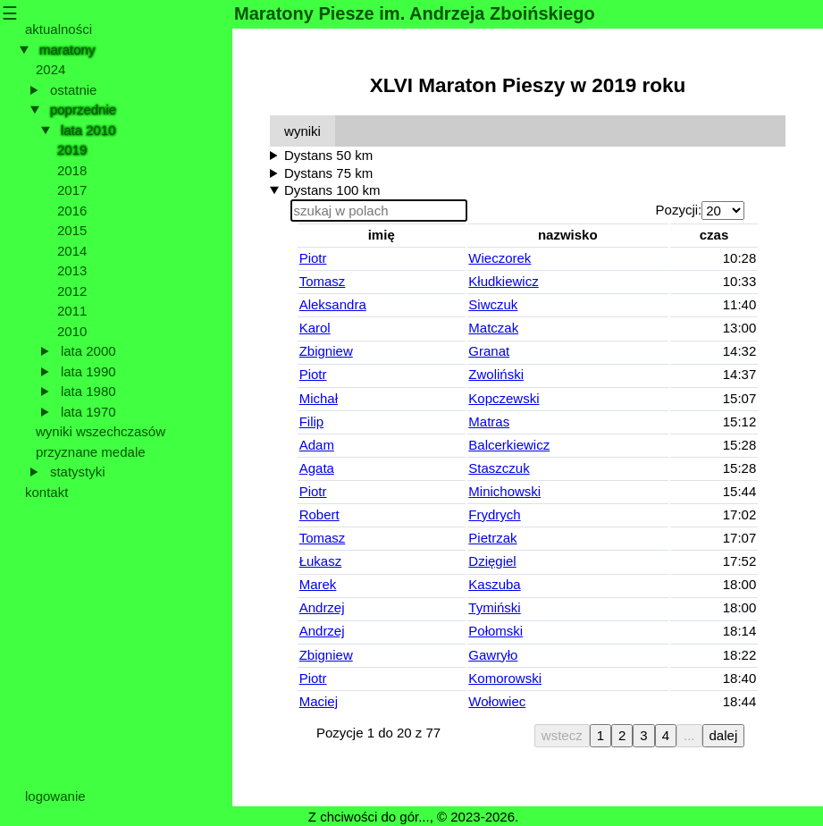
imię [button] (381, 234)
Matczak (493, 327)
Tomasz (322, 281)
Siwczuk (492, 304)
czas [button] (714, 234)
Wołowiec (496, 701)
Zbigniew (326, 350)
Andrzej (322, 607)
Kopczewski (503, 398)
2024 (50, 69)
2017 (72, 190)
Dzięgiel (492, 561)
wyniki (302, 131)
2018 (72, 170)
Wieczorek (499, 258)
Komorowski (505, 678)
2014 (72, 250)
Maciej (318, 701)
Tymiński (494, 607)
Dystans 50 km (328, 155)
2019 (72, 149)
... (689, 735)
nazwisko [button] (568, 234)
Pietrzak (492, 537)
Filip (311, 421)
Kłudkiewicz (503, 281)
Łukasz (320, 561)
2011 (72, 310)
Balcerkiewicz (509, 444)
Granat (488, 350)
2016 (72, 210)
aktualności (58, 29)
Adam (316, 444)
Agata (316, 468)
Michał (318, 398)
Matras (488, 421)
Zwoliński (496, 374)
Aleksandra (332, 304)
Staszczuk (498, 468)
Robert (319, 514)
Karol (315, 327)
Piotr (313, 258)
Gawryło (492, 654)
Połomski (495, 630)
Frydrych (494, 514)
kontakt (46, 492)
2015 (72, 230)
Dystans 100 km (332, 190)
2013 (72, 270)
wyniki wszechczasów (100, 431)
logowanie (55, 796)
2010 (72, 331)
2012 (72, 291)
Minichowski (504, 491)
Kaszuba (494, 584)
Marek (318, 584)
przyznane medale (91, 451)
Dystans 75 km (328, 173)
